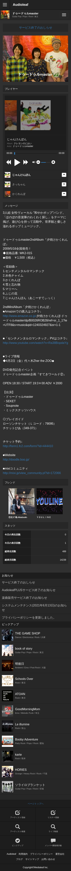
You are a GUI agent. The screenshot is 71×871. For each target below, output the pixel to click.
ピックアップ (17, 842)
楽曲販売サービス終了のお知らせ (24, 597)
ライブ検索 (53, 828)
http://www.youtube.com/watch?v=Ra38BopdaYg (35, 342)
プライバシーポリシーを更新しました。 (29, 617)
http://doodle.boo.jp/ (16, 459)
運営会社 (59, 854)
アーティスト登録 (17, 814)
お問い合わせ (48, 859)
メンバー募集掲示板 (53, 842)
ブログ (19, 859)
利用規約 (23, 854)
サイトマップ (32, 859)
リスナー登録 (53, 814)
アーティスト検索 (17, 828)
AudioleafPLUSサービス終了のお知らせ (29, 590)
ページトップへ (36, 803)
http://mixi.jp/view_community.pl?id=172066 (32, 473)
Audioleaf (20, 5)
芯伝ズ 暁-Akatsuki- (21, 503)
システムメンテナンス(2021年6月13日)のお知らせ (34, 607)
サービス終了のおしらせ (35, 27)
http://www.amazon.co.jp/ (19, 316)
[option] (21, 503)
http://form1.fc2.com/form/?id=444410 (28, 446)
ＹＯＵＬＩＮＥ (50, 503)
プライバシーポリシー (41, 854)
